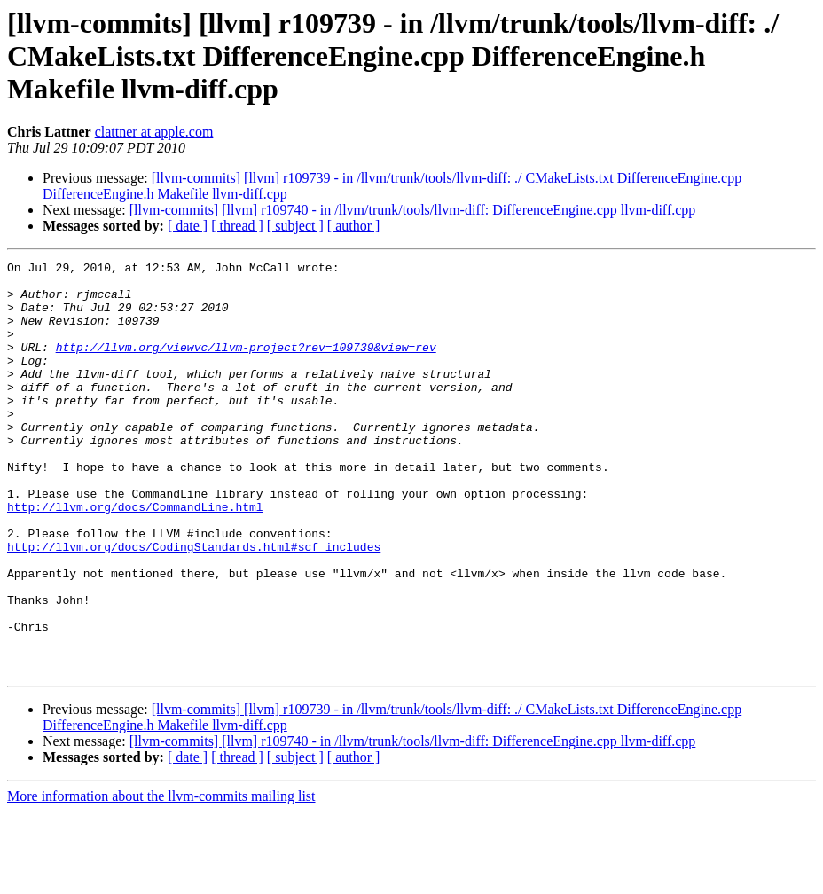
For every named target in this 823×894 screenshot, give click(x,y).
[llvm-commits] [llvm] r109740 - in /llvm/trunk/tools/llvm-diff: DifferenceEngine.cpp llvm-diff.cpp (412, 209)
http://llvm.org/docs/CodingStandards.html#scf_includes (193, 605)
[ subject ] (295, 225)
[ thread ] (237, 225)
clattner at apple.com (154, 131)
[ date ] (188, 225)
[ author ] (353, 225)
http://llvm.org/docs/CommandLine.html (135, 557)
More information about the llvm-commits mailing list (161, 878)
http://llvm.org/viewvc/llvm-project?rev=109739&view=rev (246, 365)
